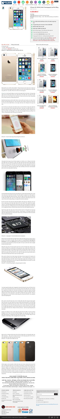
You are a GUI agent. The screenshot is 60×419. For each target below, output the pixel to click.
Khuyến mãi (48, 4)
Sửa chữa (44, 4)
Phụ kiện (35, 4)
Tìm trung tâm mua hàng (28, 396)
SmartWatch (31, 4)
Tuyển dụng (4, 395)
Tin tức (52, 4)
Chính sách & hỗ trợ (28, 390)
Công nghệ (15, 391)
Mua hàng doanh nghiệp (28, 398)
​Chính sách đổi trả (27, 395)
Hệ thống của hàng (5, 393)
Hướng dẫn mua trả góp (28, 393)
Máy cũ (39, 4)
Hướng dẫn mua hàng (28, 391)
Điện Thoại (15, 4)
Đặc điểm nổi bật (5, 44)
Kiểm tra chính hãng (16, 399)
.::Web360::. (25, 417)
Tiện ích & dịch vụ (17, 390)
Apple (23, 4)
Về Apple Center (5, 390)
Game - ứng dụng (16, 393)
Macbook (27, 4)
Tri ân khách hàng (5, 396)
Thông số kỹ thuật (15, 44)
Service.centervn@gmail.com (43, 402)
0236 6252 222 (10, 407)
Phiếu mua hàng (16, 398)
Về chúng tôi (4, 391)
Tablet (19, 4)
